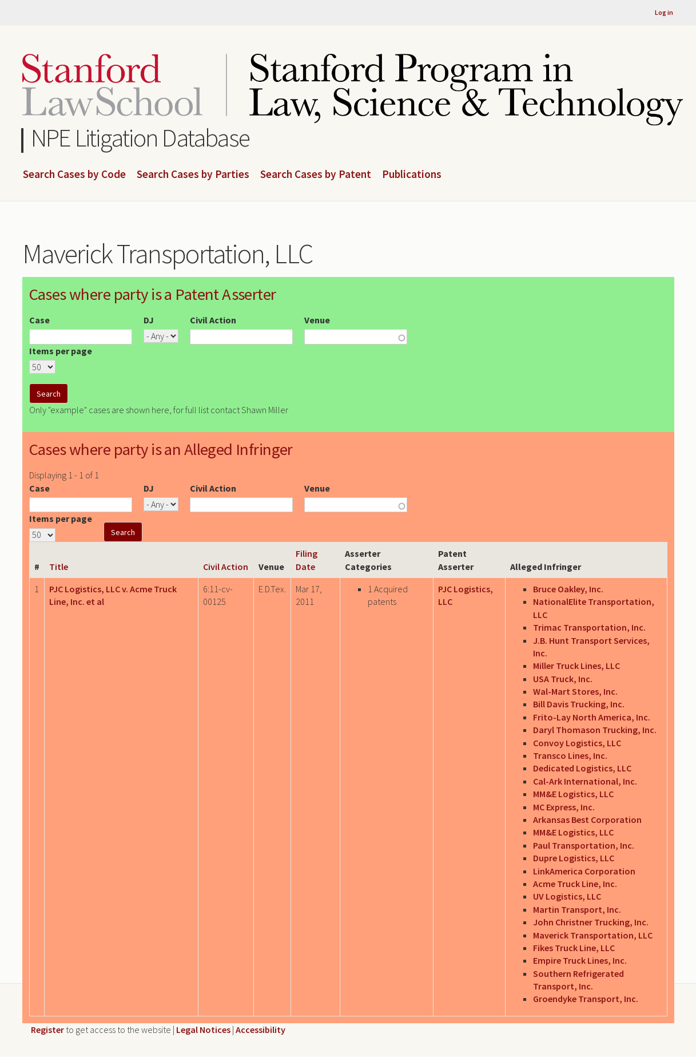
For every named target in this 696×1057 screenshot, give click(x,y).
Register (47, 1029)
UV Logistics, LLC (567, 896)
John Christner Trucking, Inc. (591, 922)
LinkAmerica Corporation (584, 871)
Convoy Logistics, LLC (577, 743)
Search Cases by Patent (315, 174)
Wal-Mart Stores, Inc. (575, 691)
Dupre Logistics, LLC (573, 858)
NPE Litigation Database (140, 137)
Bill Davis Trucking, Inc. (579, 704)
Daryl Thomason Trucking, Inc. (595, 729)
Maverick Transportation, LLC (593, 935)
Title (58, 566)
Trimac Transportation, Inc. (589, 627)
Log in (664, 12)
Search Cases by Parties (193, 174)
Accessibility (260, 1029)
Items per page (60, 351)
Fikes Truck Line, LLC (574, 947)
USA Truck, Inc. (562, 678)
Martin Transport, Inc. (577, 909)
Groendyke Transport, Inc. (585, 998)
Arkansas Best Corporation (587, 819)
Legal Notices (203, 1029)
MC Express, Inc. (564, 807)
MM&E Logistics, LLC (573, 793)
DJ (149, 320)
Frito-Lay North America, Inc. (591, 717)
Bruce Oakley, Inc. (568, 589)
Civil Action (213, 320)
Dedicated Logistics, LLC (582, 768)
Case (39, 320)
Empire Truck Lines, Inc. (580, 960)
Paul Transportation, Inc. (583, 845)
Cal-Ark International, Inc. (585, 781)
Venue (317, 320)
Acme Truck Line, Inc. (575, 883)
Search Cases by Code (74, 174)
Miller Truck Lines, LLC (576, 665)
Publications (412, 174)
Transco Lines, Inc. (570, 755)
